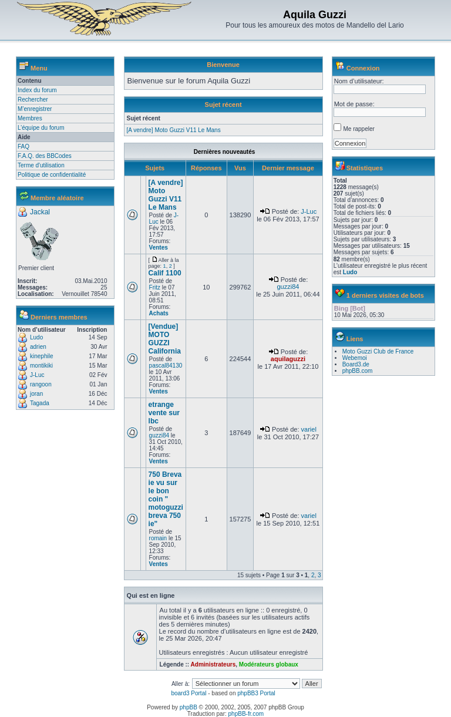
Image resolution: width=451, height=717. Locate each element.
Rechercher (33, 99)
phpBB (188, 707)
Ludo (36, 337)
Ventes (158, 247)
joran (36, 394)
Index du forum (37, 90)
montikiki (41, 365)
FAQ (23, 146)
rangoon (41, 384)
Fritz (154, 287)
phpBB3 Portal (256, 693)
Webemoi (354, 358)
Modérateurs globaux (268, 664)
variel (309, 429)
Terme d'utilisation (41, 165)
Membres (30, 118)
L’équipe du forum (41, 127)
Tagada (39, 403)
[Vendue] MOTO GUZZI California (165, 338)
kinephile (41, 356)
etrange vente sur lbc (164, 412)
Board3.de (355, 364)
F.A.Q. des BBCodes (45, 156)
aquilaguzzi (288, 358)
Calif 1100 (165, 273)
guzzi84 (288, 286)
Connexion (363, 68)
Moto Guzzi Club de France (378, 351)
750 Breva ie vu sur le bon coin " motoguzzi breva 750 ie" (166, 499)
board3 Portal (188, 693)
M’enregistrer (35, 109)
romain (158, 538)
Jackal (40, 212)
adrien (38, 347)
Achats (159, 313)
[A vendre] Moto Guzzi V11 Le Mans (174, 130)
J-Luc (37, 375)
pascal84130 (166, 365)
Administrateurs (213, 664)
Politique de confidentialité (52, 174)
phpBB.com (357, 371)
